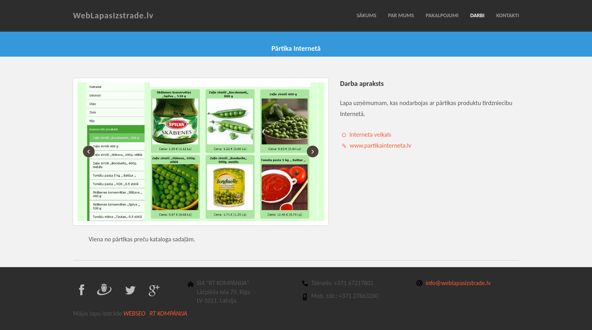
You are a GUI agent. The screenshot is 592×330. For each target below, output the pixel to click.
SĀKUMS (366, 15)
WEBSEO (135, 313)
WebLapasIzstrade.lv (113, 15)
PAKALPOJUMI (442, 15)
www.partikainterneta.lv (380, 145)
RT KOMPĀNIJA (168, 313)
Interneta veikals (370, 134)
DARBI (477, 15)
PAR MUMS (401, 15)
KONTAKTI (507, 15)
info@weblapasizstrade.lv (458, 283)
